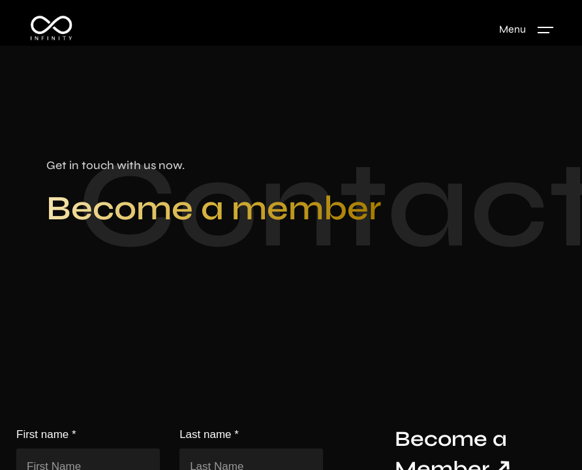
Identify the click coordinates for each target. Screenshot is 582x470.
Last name (209, 436)
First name (46, 436)
